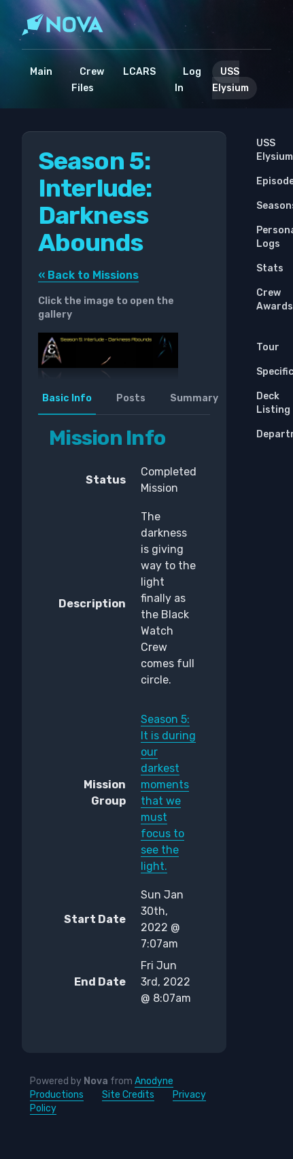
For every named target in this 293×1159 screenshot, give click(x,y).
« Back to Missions (88, 275)
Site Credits (128, 1095)
